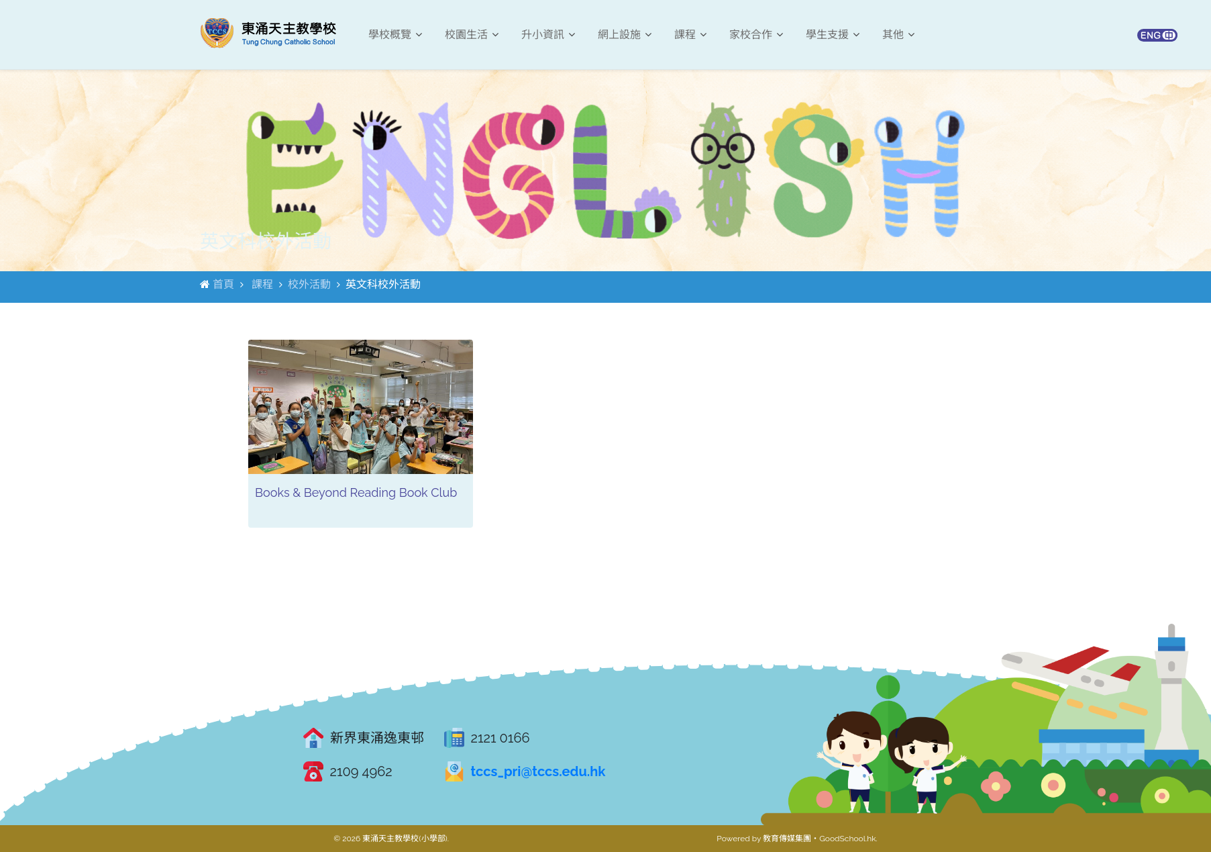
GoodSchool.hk (847, 838)
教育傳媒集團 (787, 838)
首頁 (223, 284)
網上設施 (624, 34)
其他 (898, 34)
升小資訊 (548, 34)
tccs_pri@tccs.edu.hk (538, 771)
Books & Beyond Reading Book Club (356, 492)
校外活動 (309, 284)
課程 (690, 34)
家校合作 (756, 34)
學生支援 (832, 34)
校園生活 (471, 34)
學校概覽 (395, 34)
